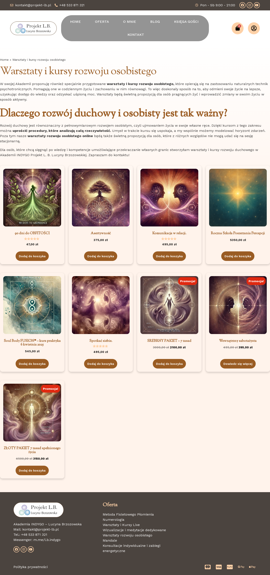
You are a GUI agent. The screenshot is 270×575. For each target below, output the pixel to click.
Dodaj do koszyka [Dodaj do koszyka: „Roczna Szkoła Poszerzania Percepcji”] (237, 256)
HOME (75, 22)
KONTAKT (135, 35)
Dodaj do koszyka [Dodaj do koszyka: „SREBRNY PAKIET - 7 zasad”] (169, 363)
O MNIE (129, 22)
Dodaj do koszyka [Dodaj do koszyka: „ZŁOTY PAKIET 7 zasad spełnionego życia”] (32, 470)
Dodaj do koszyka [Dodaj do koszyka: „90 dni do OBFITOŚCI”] (32, 256)
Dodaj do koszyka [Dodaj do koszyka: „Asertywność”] (100, 256)
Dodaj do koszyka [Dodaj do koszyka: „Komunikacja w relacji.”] (169, 256)
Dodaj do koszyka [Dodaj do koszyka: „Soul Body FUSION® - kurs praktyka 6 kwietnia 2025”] (32, 363)
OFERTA (102, 22)
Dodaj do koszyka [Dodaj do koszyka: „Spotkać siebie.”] (100, 363)
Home (4, 59)
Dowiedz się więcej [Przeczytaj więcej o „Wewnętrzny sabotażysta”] (237, 363)
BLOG (155, 22)
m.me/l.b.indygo (46, 540)
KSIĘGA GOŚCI (186, 22)
